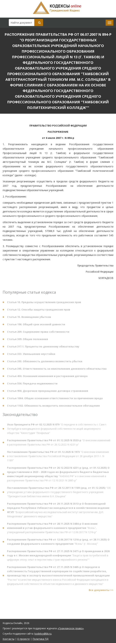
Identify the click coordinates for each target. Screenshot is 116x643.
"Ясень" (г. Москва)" (58, 542)
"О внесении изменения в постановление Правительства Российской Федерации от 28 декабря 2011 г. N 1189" (58, 457)
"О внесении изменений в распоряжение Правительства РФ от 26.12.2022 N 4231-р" (58, 443)
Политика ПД (40, 639)
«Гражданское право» (70, 628)
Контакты (8, 639)
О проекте (23, 639)
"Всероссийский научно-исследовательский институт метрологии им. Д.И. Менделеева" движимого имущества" (58, 511)
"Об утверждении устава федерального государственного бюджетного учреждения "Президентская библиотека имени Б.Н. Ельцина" (59, 493)
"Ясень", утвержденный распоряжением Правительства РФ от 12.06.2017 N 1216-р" (52, 529)
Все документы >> (101, 591)
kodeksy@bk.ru (42, 633)
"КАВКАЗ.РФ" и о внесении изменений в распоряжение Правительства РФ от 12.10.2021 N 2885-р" (58, 475)
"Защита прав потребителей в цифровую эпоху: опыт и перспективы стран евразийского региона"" (58, 556)
